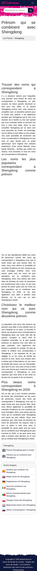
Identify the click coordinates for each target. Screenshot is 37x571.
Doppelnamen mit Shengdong (18, 481)
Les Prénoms (25, 565)
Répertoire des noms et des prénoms (18, 567)
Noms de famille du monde (13, 562)
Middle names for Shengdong (17, 477)
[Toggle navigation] (32, 3)
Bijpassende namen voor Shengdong (20, 505)
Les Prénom (8, 38)
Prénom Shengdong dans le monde (20, 450)
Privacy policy (18, 570)
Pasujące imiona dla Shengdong (19, 500)
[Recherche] (31, 10)
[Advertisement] (18, 60)
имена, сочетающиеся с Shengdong (20, 510)
